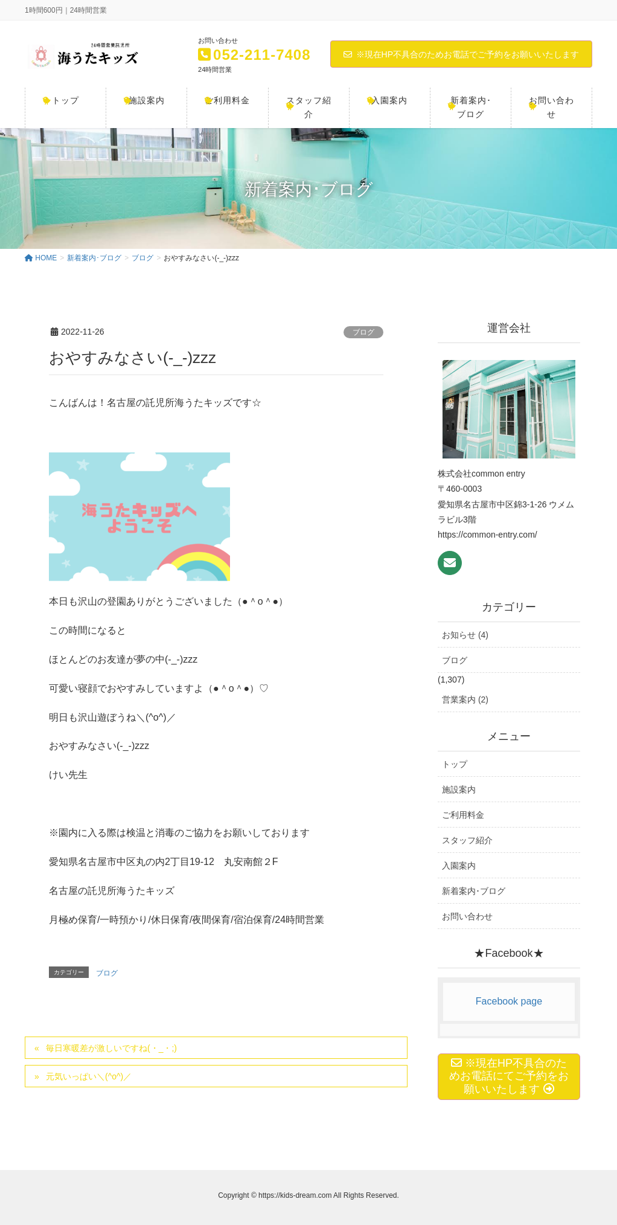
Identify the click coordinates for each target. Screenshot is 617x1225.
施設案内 (459, 789)
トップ (454, 764)
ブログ (363, 332)
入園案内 (459, 865)
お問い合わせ (467, 916)
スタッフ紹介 (467, 840)
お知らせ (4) (465, 635)
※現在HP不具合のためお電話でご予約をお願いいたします (461, 54)
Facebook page (509, 1001)
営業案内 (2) (465, 699)
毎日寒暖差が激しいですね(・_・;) (111, 1048)
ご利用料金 (463, 815)
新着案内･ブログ (473, 891)
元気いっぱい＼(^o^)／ (89, 1076)
